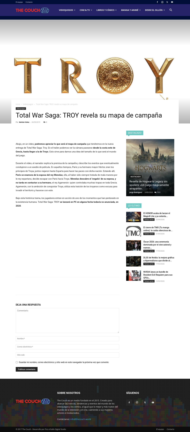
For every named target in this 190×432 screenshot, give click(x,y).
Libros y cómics (106, 10)
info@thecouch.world (80, 419)
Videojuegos (67, 10)
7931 (159, 192)
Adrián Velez (24, 122)
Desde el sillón (155, 10)
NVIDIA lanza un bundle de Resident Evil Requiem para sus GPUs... (157, 275)
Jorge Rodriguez (135, 192)
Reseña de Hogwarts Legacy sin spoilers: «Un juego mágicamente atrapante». (149, 185)
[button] (170, 10)
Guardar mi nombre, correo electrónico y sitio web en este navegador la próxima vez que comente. (64, 362)
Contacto (29, 2)
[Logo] (32, 10)
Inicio (18, 104)
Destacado (135, 177)
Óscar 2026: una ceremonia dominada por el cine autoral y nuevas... (157, 245)
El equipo (19, 2)
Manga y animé (131, 10)
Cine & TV (86, 10)
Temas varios (149, 219)
